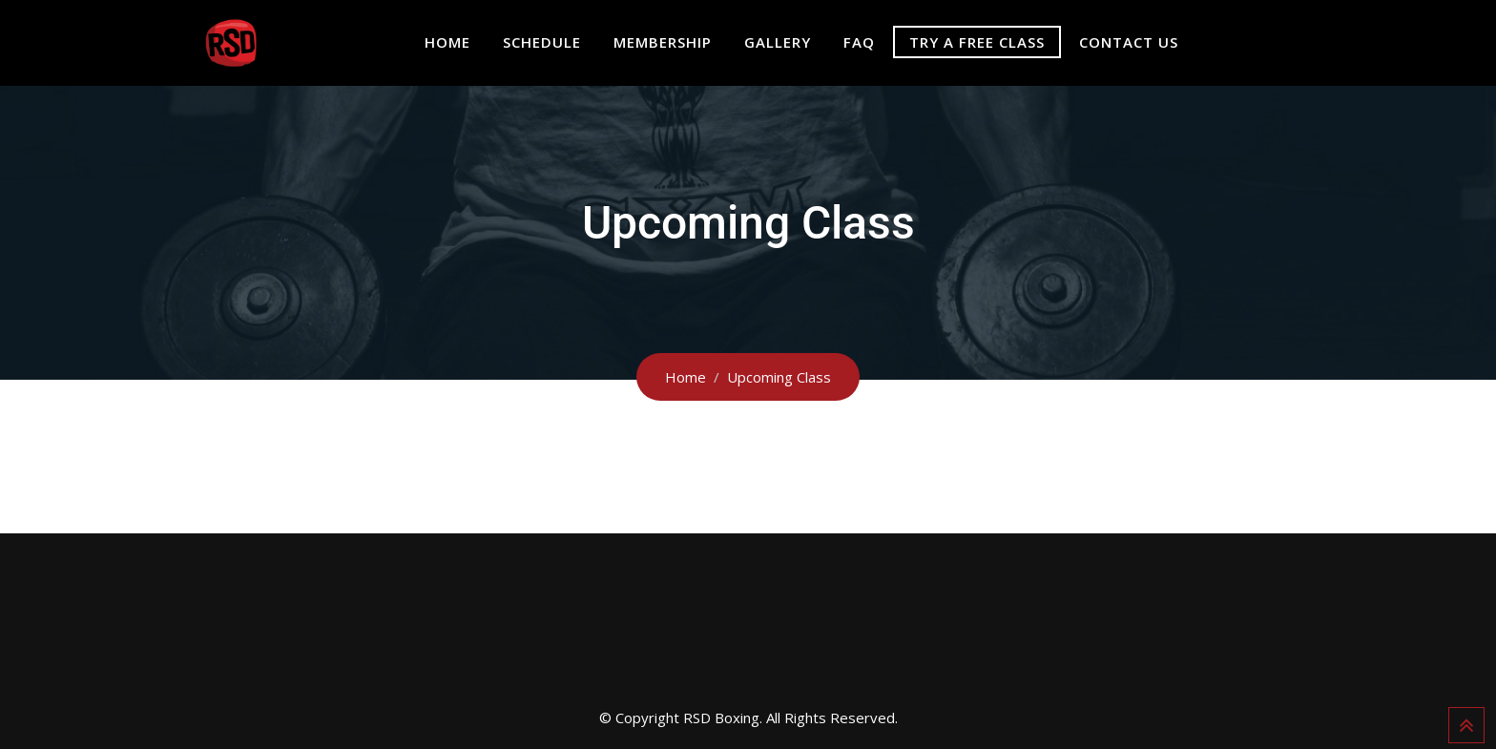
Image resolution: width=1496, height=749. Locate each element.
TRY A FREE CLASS (977, 42)
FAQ (859, 42)
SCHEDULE (542, 42)
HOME (447, 42)
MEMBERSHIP (662, 42)
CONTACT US (1128, 42)
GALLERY (777, 42)
